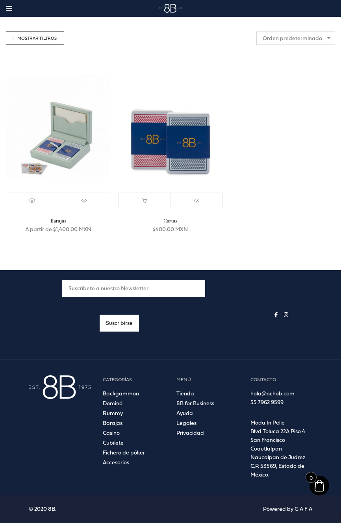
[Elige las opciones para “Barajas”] (32, 201)
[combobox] (295, 38)
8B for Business (195, 403)
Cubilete (113, 442)
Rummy (113, 413)
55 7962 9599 (267, 402)
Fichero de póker (124, 452)
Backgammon (121, 393)
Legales (186, 423)
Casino (111, 432)
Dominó (112, 403)
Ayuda (184, 413)
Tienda (185, 393)
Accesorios (116, 462)
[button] (144, 201)
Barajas (112, 423)
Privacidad (190, 432)
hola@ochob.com (272, 393)
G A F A (303, 508)
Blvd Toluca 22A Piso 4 (277, 431)
